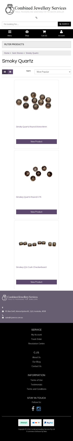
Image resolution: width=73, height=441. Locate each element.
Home (7, 53)
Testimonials (36, 384)
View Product (36, 141)
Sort (28, 71)
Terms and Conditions (36, 389)
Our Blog (36, 362)
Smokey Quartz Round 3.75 (28, 197)
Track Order (36, 339)
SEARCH (64, 24)
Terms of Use (36, 380)
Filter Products (14, 44)
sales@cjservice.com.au (12, 318)
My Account (36, 334)
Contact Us (36, 366)
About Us (36, 357)
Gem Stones (17, 53)
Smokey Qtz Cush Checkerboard (31, 267)
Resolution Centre (36, 343)
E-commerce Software (33, 431)
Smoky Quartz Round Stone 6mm (31, 127)
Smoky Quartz (32, 53)
